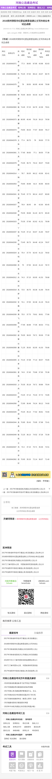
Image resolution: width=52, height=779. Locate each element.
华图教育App (17, 12)
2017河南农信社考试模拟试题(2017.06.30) (20, 695)
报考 (46, 12)
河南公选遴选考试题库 (14, 734)
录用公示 (25, 730)
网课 (9, 12)
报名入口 (41, 8)
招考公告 (22, 8)
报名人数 (6, 727)
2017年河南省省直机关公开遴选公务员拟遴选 (21, 654)
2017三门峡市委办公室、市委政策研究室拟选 (21, 665)
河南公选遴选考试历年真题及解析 (19, 678)
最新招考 (13, 632)
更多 (48, 678)
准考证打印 (17, 727)
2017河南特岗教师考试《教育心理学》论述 (20, 698)
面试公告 (6, 730)
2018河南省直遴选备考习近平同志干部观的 (20, 683)
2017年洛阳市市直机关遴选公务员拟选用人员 (21, 671)
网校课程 (42, 612)
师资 (38, 12)
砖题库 (33, 12)
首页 (12, 16)
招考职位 (31, 8)
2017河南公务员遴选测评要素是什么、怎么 (20, 691)
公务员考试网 (19, 16)
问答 (28, 12)
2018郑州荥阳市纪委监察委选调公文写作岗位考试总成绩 (23, 557)
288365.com (30, 16)
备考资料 (28, 734)
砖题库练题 (45, 746)
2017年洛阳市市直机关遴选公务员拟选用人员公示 (20, 568)
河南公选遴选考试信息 (14, 719)
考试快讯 (35, 730)
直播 (24, 12)
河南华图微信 (9, 582)
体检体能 (16, 730)
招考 (42, 12)
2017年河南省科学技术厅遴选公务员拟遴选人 (21, 638)
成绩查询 (27, 727)
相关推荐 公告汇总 (12, 621)
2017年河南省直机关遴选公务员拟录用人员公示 (27, 489)
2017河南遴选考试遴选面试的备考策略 (18, 687)
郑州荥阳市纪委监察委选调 (30, 508)
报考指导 (28, 719)
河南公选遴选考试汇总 (14, 713)
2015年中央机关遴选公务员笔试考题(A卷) (19, 706)
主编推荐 (38, 632)
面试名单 (37, 727)
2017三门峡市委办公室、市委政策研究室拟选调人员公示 (23, 564)
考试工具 (7, 746)
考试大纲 (25, 723)
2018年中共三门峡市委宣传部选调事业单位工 (21, 660)
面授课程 (4, 12)
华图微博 (26, 582)
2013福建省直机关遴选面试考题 (16, 702)
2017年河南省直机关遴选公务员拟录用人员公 (21, 649)
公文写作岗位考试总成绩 (26, 511)
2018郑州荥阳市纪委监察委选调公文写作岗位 (21, 643)
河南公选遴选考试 (27, 2)
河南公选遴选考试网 (23, 29)
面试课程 (26, 612)
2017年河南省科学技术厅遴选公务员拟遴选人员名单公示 (28, 492)
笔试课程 (9, 612)
